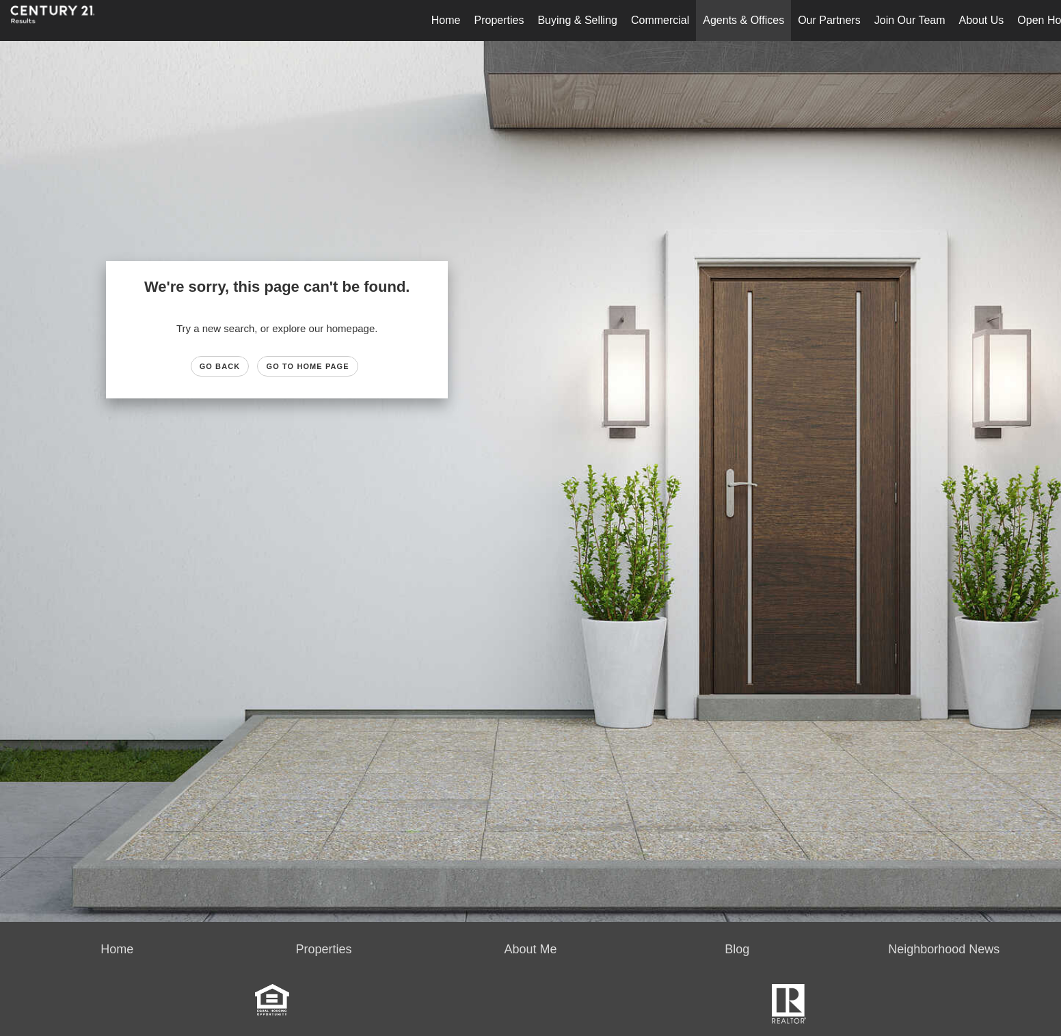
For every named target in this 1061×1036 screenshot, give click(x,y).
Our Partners (829, 20)
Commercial (660, 20)
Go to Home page (307, 366)
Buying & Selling (577, 20)
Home (446, 20)
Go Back (220, 366)
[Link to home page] (59, 20)
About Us (981, 20)
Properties (499, 20)
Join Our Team (909, 20)
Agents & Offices (743, 20)
